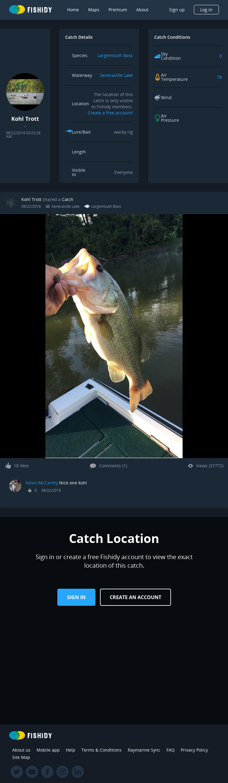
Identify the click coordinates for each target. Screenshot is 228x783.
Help (70, 750)
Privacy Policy (194, 750)
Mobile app (48, 750)
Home (73, 10)
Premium (118, 10)
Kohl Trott (31, 199)
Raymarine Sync (144, 750)
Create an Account (135, 597)
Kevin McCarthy (42, 483)
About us (21, 750)
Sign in (76, 597)
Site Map (21, 757)
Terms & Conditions (101, 750)
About (142, 10)
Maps (93, 10)
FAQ (170, 750)
